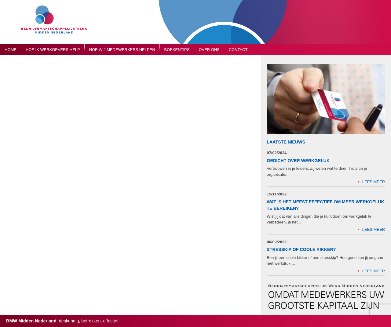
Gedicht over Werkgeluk (298, 160)
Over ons (209, 49)
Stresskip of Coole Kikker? (301, 249)
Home (10, 49)
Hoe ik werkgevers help (53, 49)
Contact (238, 49)
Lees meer (373, 182)
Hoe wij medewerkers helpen (122, 49)
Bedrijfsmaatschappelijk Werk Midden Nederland (56, 25)
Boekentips (177, 49)
